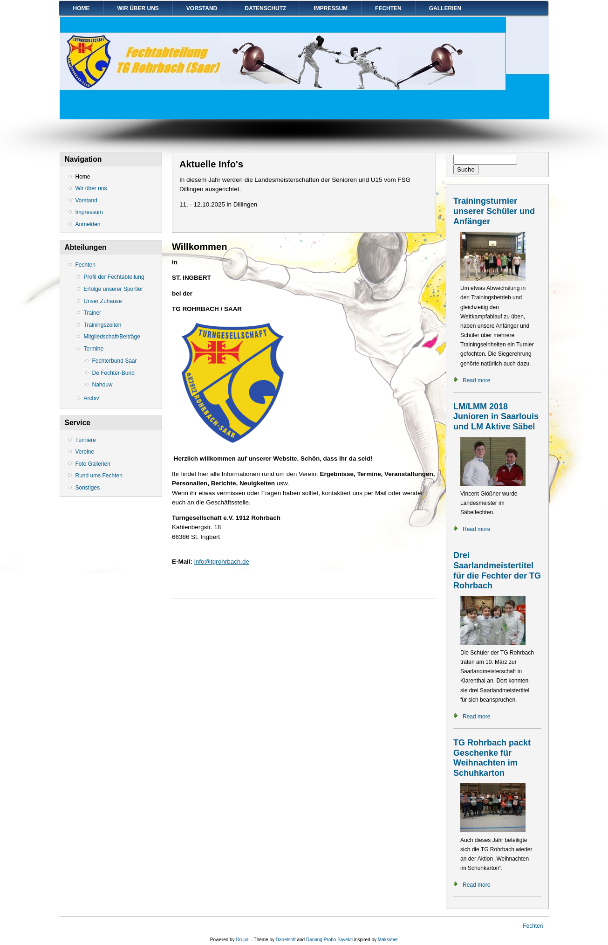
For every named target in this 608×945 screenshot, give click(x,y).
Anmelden (88, 224)
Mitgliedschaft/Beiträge (112, 336)
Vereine (85, 451)
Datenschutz (265, 8)
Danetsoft (286, 939)
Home (81, 8)
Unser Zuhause (103, 301)
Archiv (91, 398)
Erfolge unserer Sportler (113, 289)
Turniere (85, 440)
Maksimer (388, 939)
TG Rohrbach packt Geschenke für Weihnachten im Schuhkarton (492, 758)
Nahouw (102, 384)
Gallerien (445, 8)
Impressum (331, 8)
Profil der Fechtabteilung (114, 277)
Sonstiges (87, 487)
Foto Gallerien (92, 464)
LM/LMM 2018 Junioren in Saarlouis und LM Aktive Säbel (496, 416)
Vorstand (201, 8)
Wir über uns (138, 8)
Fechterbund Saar (114, 361)
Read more (476, 380)
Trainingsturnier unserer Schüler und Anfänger (494, 211)
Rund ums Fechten (99, 475)
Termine (94, 348)
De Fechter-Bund (113, 373)
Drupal (242, 939)
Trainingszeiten (103, 325)
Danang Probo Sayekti (329, 939)
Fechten (388, 8)
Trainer (93, 313)
